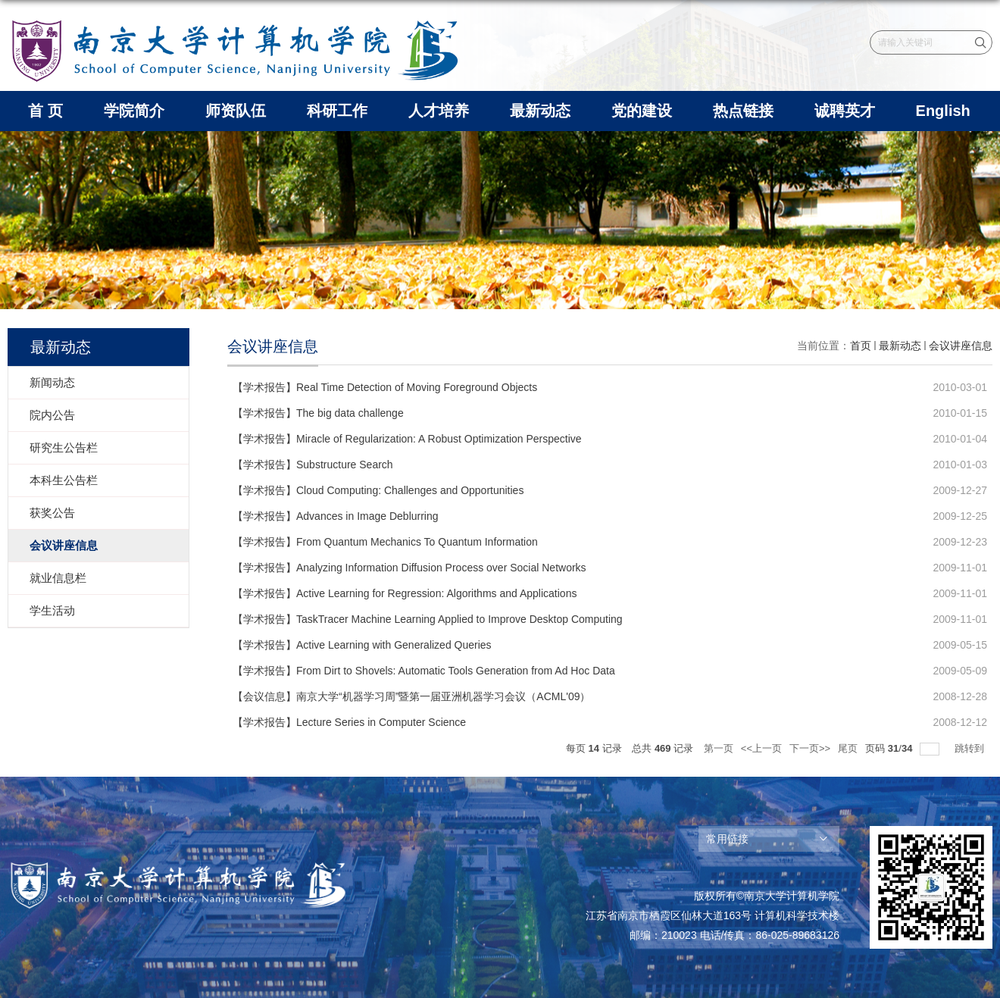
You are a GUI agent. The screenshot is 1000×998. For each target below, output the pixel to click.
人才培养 (438, 110)
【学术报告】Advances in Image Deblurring (336, 516)
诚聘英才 (844, 110)
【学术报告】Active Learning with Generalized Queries (362, 645)
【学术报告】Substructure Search (313, 464)
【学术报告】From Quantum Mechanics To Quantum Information (385, 542)
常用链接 (727, 839)
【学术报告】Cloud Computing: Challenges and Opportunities (378, 490)
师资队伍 (235, 110)
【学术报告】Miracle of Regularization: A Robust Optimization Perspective (407, 439)
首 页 (45, 110)
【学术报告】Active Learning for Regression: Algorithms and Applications (405, 593)
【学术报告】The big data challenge (318, 413)
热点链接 (743, 110)
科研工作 (337, 110)
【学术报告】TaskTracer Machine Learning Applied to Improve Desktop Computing (428, 619)
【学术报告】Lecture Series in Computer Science (349, 722)
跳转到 (971, 748)
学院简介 (134, 110)
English (943, 110)
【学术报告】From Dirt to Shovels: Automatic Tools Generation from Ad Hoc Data (424, 671)
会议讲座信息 (960, 345)
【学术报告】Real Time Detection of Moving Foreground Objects (385, 387)
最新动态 (540, 110)
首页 (860, 345)
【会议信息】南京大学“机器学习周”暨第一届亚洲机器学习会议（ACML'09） (411, 696)
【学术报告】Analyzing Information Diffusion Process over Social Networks (409, 568)
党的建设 (641, 110)
